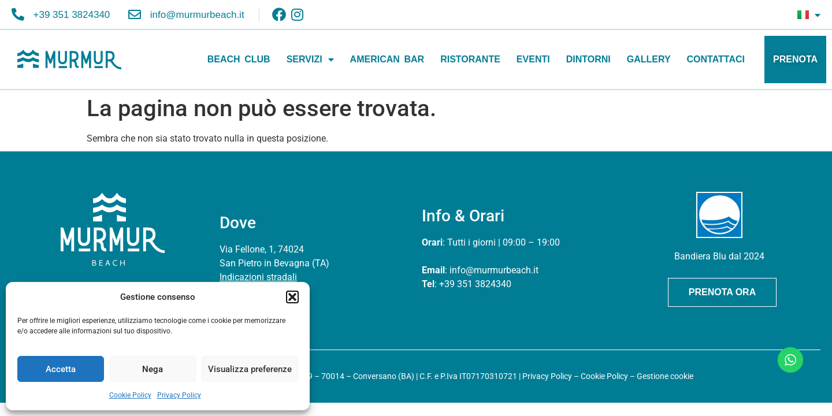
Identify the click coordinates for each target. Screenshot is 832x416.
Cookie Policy (130, 395)
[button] (292, 297)
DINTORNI (588, 59)
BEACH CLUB (238, 59)
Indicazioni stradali (258, 277)
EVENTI (533, 59)
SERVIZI (310, 59)
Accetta (61, 369)
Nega (152, 369)
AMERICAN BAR (387, 59)
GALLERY (649, 59)
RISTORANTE (470, 59)
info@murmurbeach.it (494, 270)
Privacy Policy (179, 395)
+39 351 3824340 (475, 283)
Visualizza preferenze (250, 369)
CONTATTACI (716, 59)
